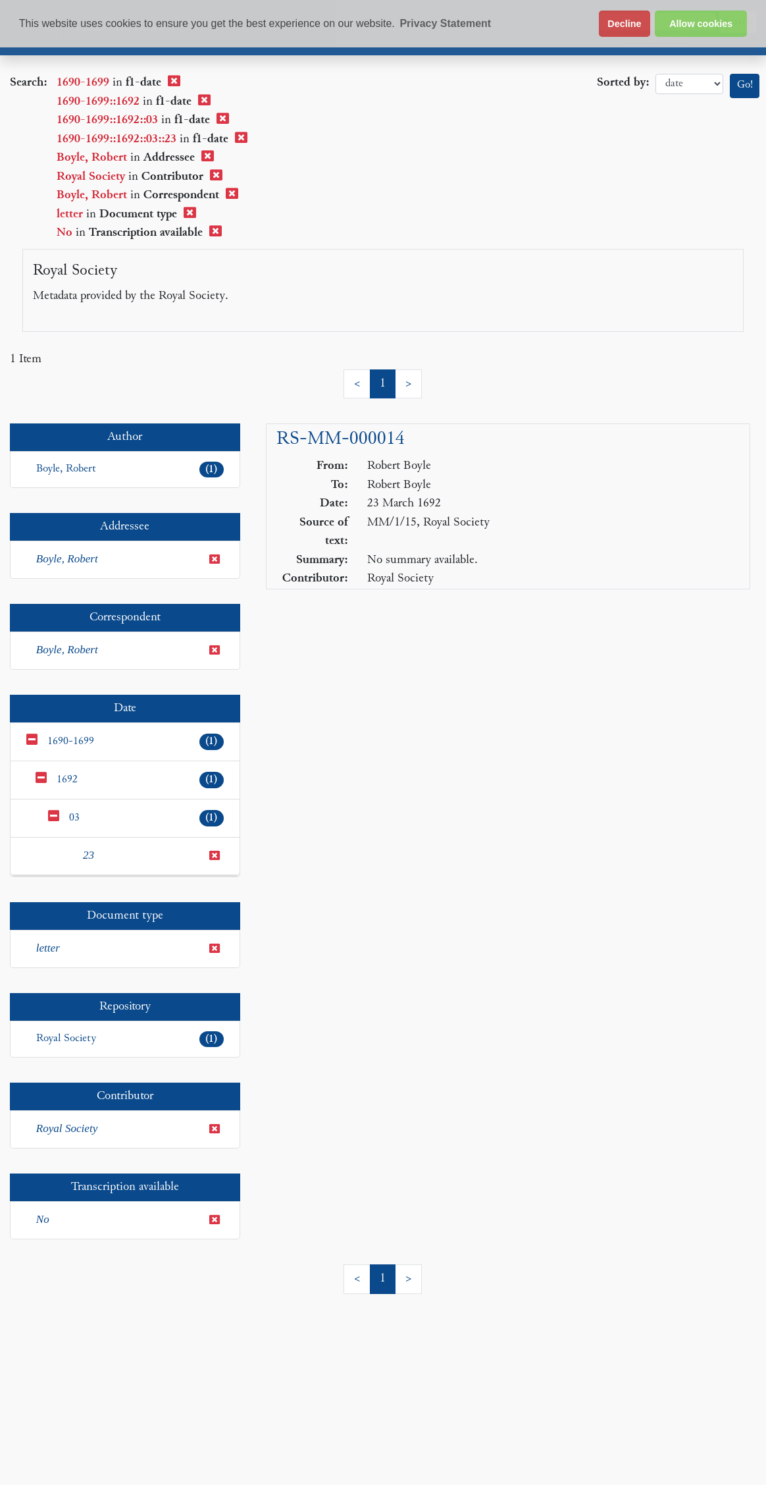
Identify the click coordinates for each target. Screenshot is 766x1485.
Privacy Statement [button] (445, 23)
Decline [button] (624, 23)
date (689, 84)
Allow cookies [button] (700, 23)
